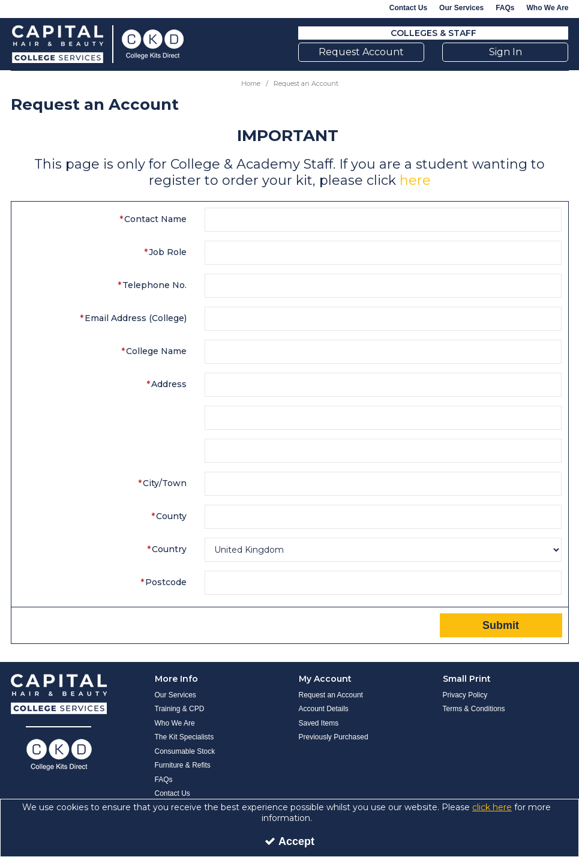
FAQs (505, 8)
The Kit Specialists (184, 737)
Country (169, 549)
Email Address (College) (136, 318)
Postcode (166, 582)
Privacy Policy (465, 695)
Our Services (461, 8)
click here (492, 807)
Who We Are (547, 8)
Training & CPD (180, 709)
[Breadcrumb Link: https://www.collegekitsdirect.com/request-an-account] (306, 83)
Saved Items (319, 723)
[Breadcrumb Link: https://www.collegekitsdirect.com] (250, 83)
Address (169, 384)
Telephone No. (154, 285)
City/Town (165, 483)
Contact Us (408, 8)
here (415, 180)
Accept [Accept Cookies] (289, 841)
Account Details (324, 709)
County (171, 516)
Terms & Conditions (474, 709)
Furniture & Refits (183, 765)
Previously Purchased (333, 737)
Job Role (168, 252)
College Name (156, 351)
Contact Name (155, 219)
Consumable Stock (185, 751)
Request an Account (331, 695)
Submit (500, 625)
